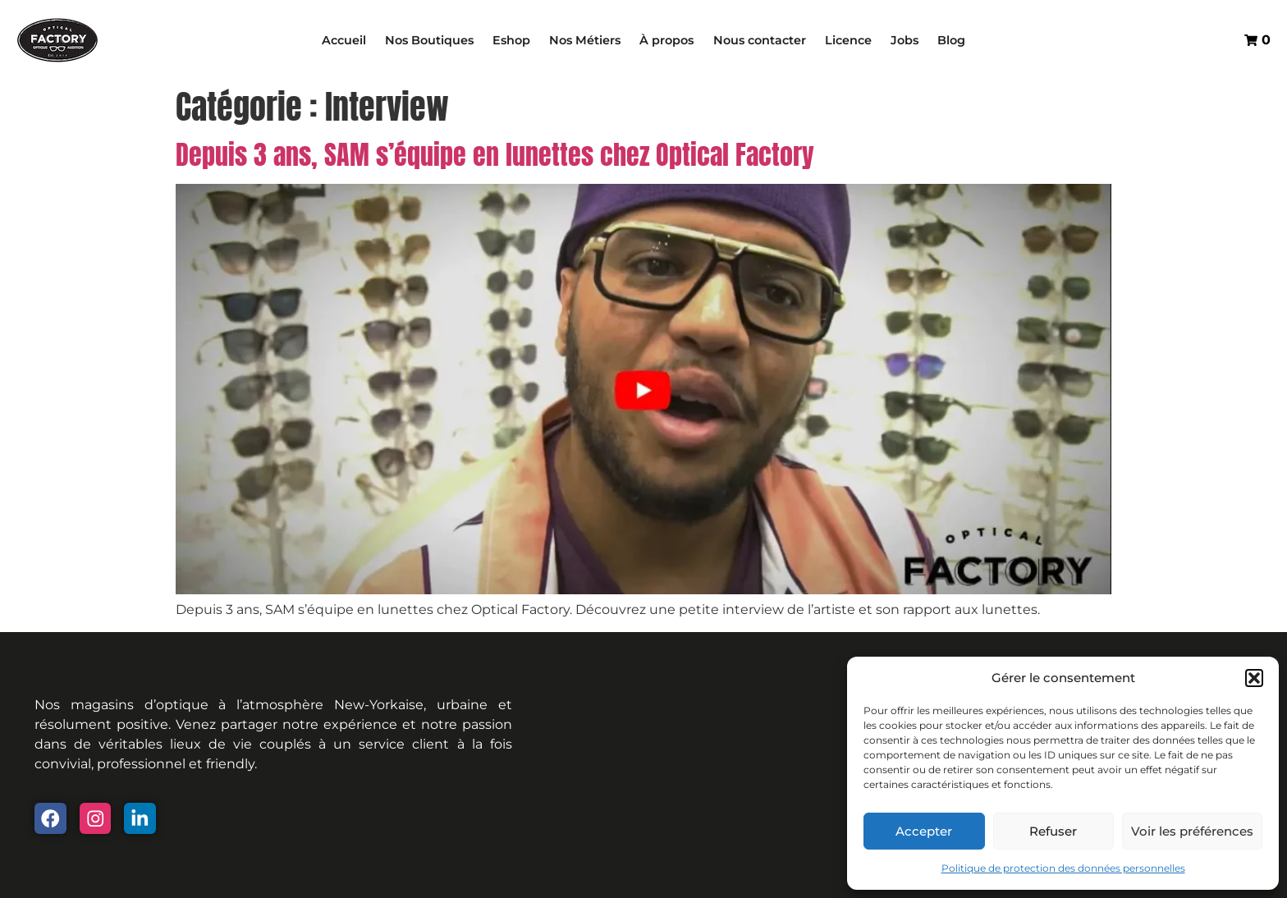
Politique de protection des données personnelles (1063, 868)
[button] (1254, 678)
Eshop (511, 40)
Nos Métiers (585, 40)
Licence (848, 40)
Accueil (344, 40)
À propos (666, 40)
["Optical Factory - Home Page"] (57, 40)
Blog (951, 40)
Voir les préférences (1192, 831)
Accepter (923, 831)
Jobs (904, 40)
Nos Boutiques (429, 40)
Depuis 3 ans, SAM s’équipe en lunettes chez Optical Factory (495, 155)
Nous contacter (759, 40)
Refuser (1053, 831)
